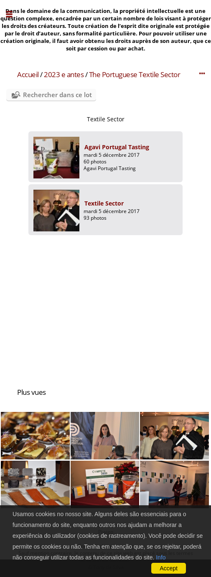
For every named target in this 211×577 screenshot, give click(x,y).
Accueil (28, 74)
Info (160, 557)
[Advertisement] (105, 307)
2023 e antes (64, 74)
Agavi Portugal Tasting (116, 147)
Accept (169, 568)
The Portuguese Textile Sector (134, 74)
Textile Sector (104, 203)
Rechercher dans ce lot (57, 94)
